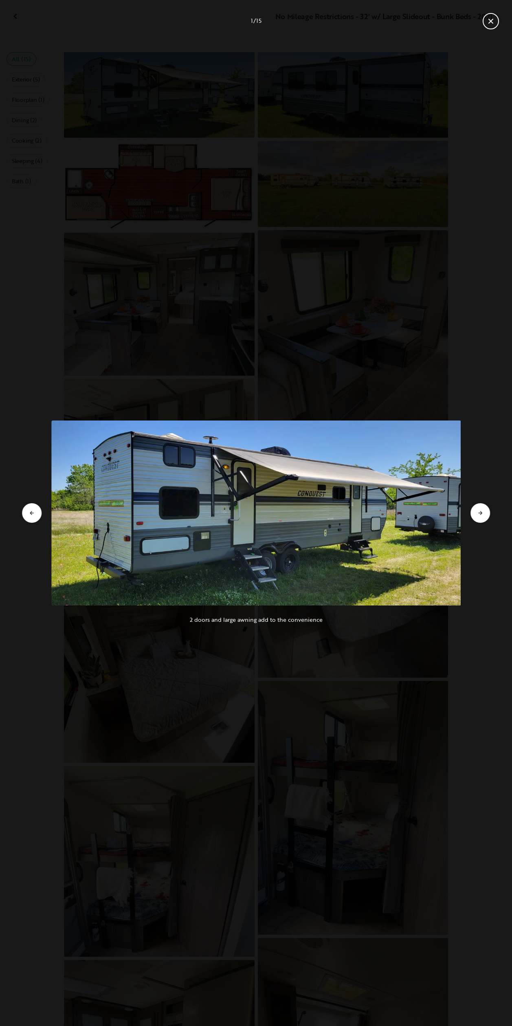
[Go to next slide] (480, 513)
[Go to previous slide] (32, 513)
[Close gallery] (491, 21)
